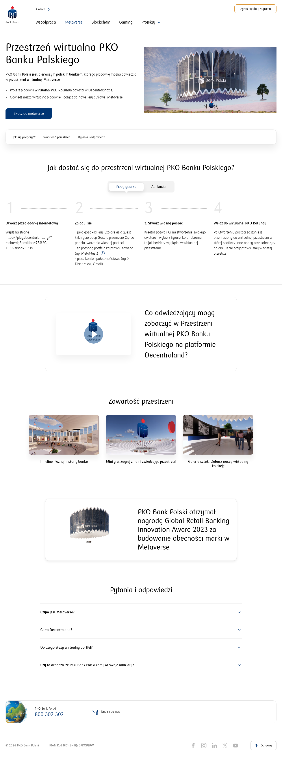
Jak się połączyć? (24, 137)
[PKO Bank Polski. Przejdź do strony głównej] (13, 15)
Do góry (263, 745)
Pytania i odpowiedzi (91, 137)
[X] (225, 745)
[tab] (126, 186)
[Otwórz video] (93, 334)
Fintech (43, 9)
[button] (141, 612)
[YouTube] (235, 745)
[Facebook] (193, 745)
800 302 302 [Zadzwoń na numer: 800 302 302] (49, 714)
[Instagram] (203, 745)
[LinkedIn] (214, 745)
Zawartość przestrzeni (57, 137)
